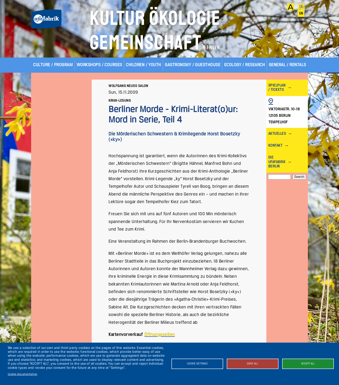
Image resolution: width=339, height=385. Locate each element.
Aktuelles (277, 134)
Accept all (308, 363)
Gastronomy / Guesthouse (192, 65)
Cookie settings (197, 363)
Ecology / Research (244, 65)
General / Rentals (287, 65)
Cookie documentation (22, 374)
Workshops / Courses (99, 65)
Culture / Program (53, 65)
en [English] (301, 13)
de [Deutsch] (301, 6)
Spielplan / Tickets (276, 88)
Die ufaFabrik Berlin (276, 162)
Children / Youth (143, 65)
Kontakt (275, 146)
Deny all (252, 363)
